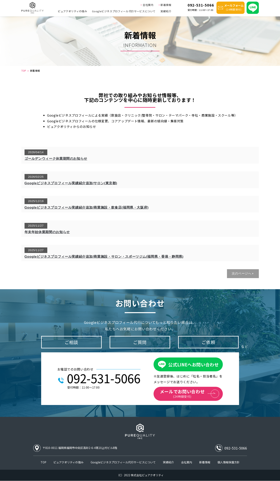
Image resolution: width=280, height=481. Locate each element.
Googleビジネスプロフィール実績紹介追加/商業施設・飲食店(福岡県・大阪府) (87, 207)
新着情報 (165, 4)
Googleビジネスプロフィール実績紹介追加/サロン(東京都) (71, 183)
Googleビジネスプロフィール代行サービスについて (124, 11)
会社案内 (146, 4)
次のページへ (242, 273)
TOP (23, 70)
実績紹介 (165, 11)
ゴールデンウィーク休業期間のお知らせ (56, 159)
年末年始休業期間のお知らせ (47, 232)
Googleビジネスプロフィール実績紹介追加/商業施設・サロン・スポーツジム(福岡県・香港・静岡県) (104, 257)
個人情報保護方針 (228, 462)
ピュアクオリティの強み (72, 11)
